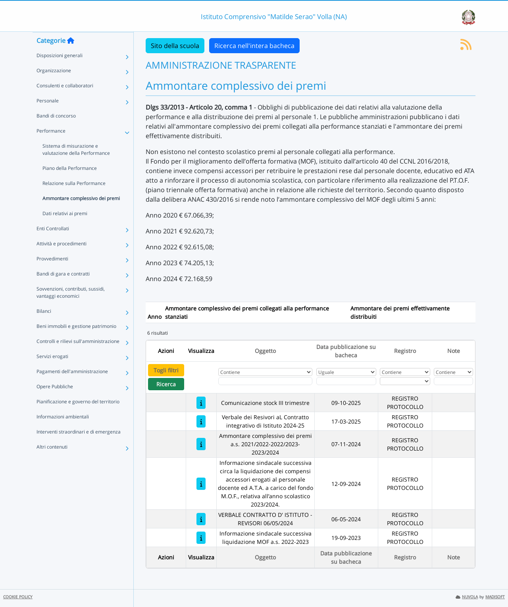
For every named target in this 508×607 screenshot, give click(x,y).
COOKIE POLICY (18, 596)
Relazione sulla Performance (74, 198)
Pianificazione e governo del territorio (78, 417)
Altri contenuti (52, 462)
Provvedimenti (52, 274)
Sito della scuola (175, 45)
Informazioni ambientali (63, 432)
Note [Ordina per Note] (453, 351)
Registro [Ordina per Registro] (405, 351)
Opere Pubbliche (55, 402)
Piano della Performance (69, 183)
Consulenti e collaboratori (65, 101)
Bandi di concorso (56, 131)
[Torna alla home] (70, 56)
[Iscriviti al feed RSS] (465, 46)
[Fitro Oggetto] (265, 381)
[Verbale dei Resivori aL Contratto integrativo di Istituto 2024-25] (201, 421)
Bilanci (44, 326)
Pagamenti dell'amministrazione (72, 386)
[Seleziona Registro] (405, 381)
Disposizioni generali (60, 70)
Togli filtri (166, 370)
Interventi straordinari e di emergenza (79, 447)
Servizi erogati (52, 371)
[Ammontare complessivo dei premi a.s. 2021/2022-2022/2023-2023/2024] (201, 444)
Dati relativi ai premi (64, 228)
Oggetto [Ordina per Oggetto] (265, 351)
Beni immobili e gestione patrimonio (76, 341)
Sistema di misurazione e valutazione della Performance (76, 165)
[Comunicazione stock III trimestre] (201, 403)
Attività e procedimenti (62, 259)
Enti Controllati (53, 244)
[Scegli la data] (346, 381)
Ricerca (166, 384)
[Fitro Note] (453, 381)
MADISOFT (495, 596)
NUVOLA (467, 596)
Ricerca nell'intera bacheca (254, 45)
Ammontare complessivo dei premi (81, 213)
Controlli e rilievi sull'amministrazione (78, 356)
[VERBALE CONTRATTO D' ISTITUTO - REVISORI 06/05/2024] (201, 519)
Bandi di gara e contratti (63, 289)
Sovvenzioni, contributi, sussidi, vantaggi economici (71, 308)
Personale (48, 116)
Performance (51, 146)
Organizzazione (54, 86)
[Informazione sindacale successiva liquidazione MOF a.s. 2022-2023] (201, 538)
